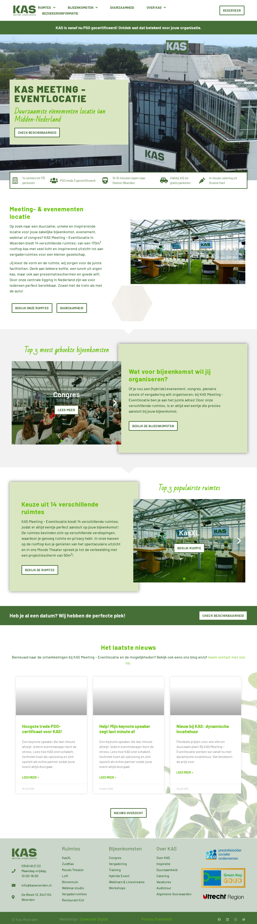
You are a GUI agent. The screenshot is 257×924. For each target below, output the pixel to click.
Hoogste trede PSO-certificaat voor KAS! (42, 729)
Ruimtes (46, 7)
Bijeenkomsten (83, 7)
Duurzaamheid (122, 7)
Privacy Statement (156, 919)
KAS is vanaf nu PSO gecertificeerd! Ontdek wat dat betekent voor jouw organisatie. (128, 27)
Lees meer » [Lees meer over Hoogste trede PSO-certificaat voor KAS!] (30, 777)
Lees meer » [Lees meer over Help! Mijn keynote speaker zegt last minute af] (107, 777)
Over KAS (156, 7)
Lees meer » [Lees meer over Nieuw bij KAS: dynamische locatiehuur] (184, 772)
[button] (18, 403)
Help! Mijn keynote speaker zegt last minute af (124, 729)
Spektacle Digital (94, 919)
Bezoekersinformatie (60, 13)
